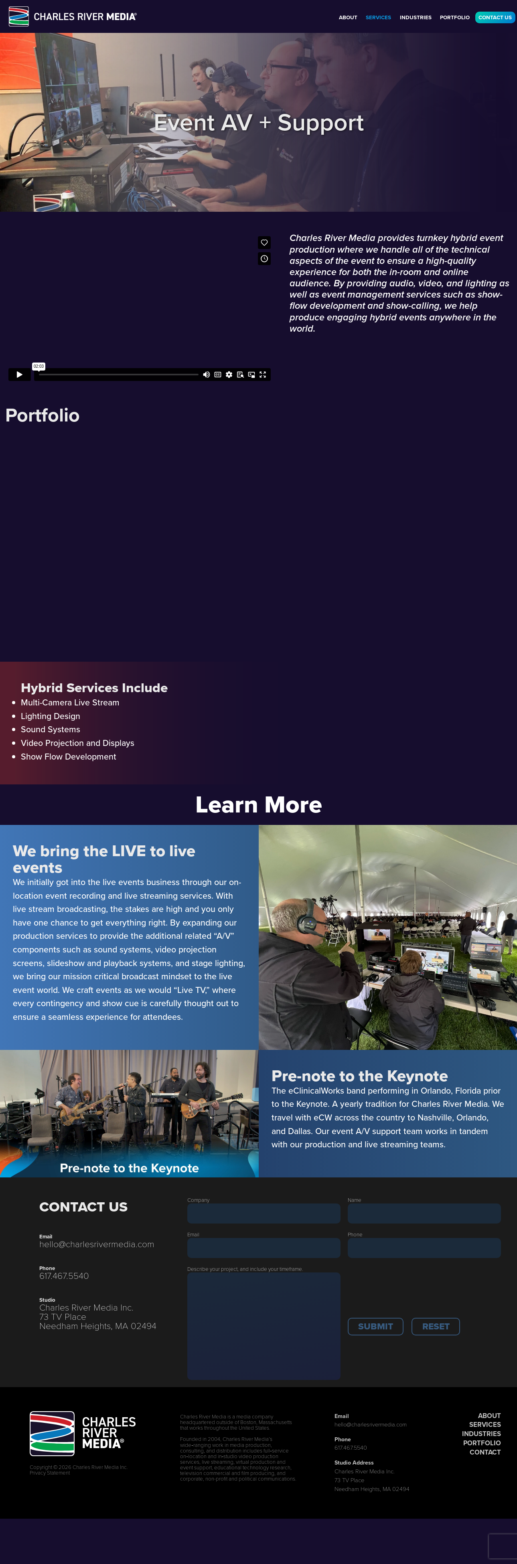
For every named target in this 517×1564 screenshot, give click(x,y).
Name (354, 1199)
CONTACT (485, 1452)
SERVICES (485, 1425)
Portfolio (455, 17)
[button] (375, 1326)
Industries (416, 17)
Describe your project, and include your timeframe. (245, 1268)
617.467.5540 (64, 1275)
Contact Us (495, 17)
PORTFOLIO (482, 1443)
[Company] (264, 1213)
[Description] (264, 1326)
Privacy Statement (50, 1472)
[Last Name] (424, 1213)
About (348, 17)
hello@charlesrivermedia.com (96, 1243)
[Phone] (424, 1248)
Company (198, 1199)
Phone (355, 1234)
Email (193, 1234)
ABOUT (489, 1416)
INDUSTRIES (481, 1434)
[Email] (264, 1248)
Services (378, 17)
